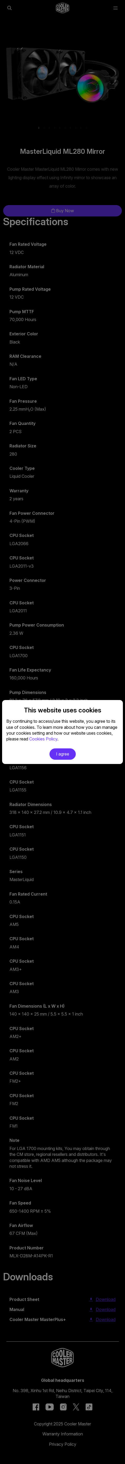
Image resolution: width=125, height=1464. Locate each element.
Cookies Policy (43, 739)
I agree (62, 754)
